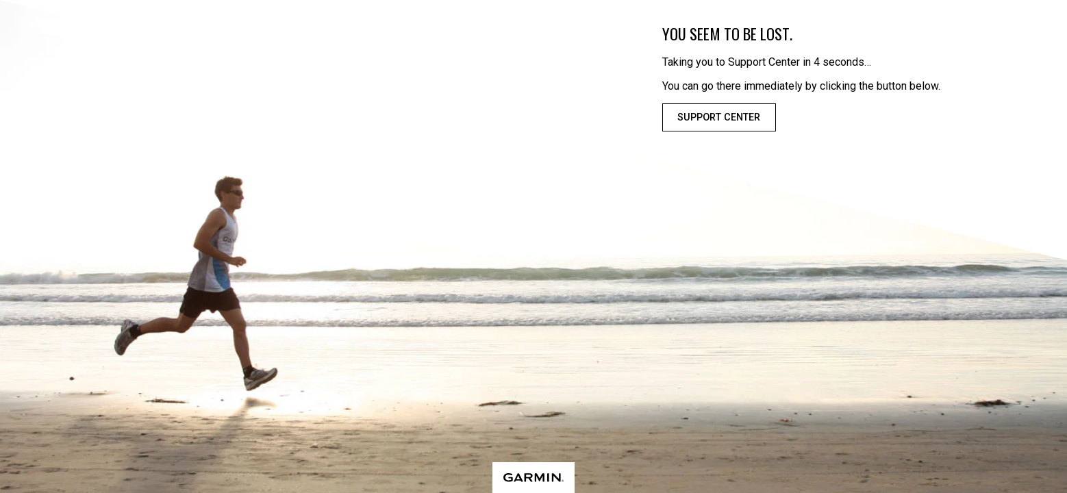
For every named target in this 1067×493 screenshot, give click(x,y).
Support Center (718, 117)
